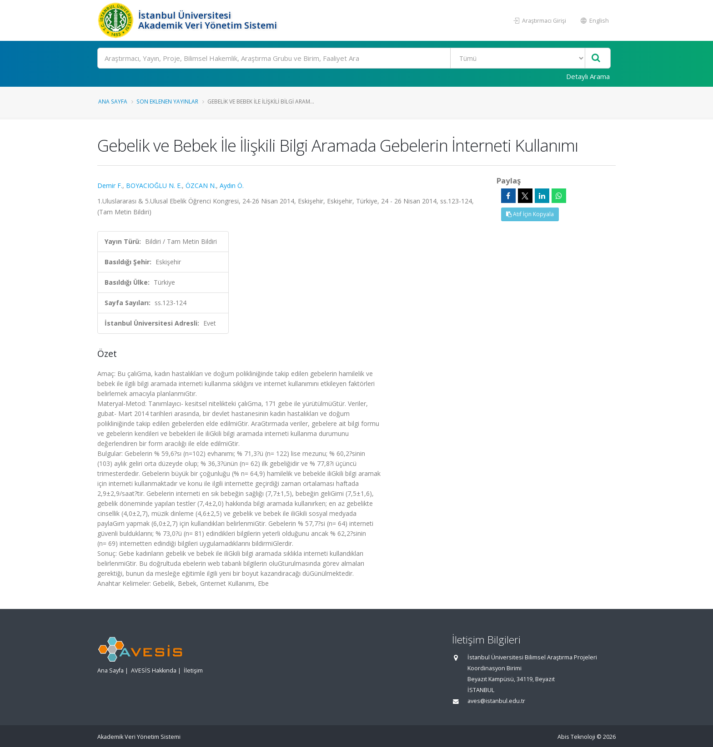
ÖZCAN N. (201, 185)
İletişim (193, 670)
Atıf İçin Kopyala (530, 214)
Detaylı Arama (588, 76)
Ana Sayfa (112, 101)
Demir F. (109, 185)
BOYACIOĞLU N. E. (154, 185)
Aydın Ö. (232, 185)
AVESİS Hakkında (153, 670)
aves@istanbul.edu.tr (496, 701)
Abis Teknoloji (576, 737)
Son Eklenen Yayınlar (167, 101)
